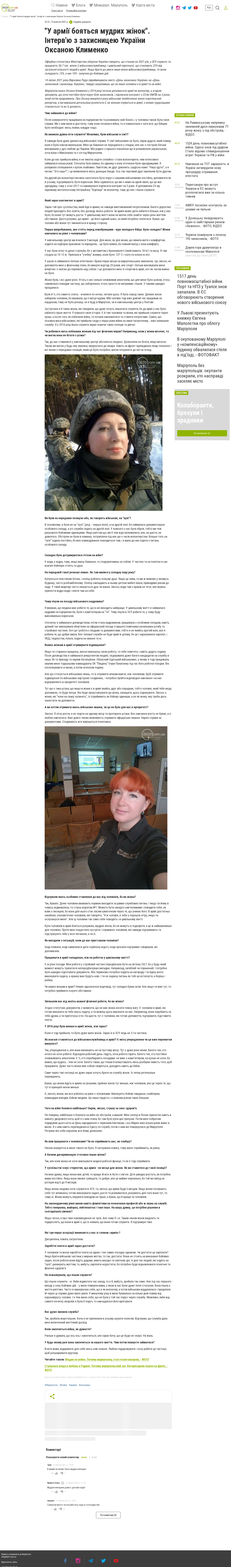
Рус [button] (207, 7)
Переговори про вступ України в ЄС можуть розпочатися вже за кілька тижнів (204, 190)
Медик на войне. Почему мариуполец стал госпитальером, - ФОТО (107, 1359)
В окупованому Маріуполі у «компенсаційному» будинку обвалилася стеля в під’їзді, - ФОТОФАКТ (202, 347)
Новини (59, 5)
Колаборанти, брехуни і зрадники (195, 412)
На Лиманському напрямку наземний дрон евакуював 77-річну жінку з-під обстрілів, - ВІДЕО (207, 128)
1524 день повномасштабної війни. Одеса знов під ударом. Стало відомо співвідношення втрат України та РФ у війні (207, 149)
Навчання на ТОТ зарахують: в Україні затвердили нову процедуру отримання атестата (207, 170)
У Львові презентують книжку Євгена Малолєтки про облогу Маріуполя (198, 320)
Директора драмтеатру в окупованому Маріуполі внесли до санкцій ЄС (203, 251)
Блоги (78, 5)
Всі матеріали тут (202, 433)
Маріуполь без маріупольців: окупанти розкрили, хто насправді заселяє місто (200, 373)
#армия (73, 1385)
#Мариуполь (51, 1385)
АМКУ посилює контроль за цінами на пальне (205, 207)
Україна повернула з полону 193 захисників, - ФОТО (205, 237)
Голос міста (57, 10)
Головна (4, 16)
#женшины (84, 1385)
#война (63, 1385)
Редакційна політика (76, 10)
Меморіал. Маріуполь (108, 5)
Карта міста (143, 5)
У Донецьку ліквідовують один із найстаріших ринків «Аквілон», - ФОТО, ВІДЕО (205, 222)
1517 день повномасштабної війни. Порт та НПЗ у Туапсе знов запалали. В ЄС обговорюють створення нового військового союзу (202, 289)
